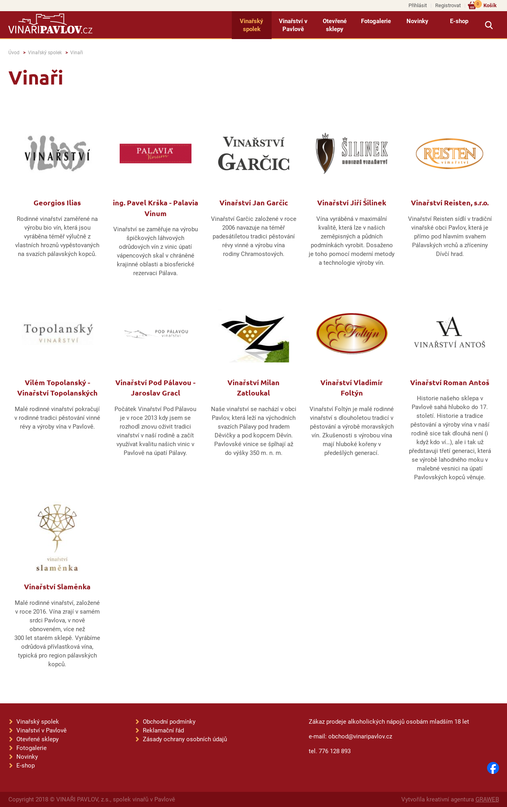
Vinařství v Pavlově (293, 25)
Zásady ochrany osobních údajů (185, 739)
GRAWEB (487, 799)
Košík (485, 5)
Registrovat (448, 5)
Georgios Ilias (57, 202)
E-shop (459, 21)
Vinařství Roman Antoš (449, 382)
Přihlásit (417, 5)
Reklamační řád (163, 730)
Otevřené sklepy (335, 25)
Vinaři (76, 52)
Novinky (417, 21)
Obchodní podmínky (169, 721)
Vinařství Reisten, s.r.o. (450, 202)
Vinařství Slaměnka (57, 586)
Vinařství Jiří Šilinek (351, 202)
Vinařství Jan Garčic (253, 202)
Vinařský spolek (251, 25)
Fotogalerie (376, 21)
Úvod (14, 52)
